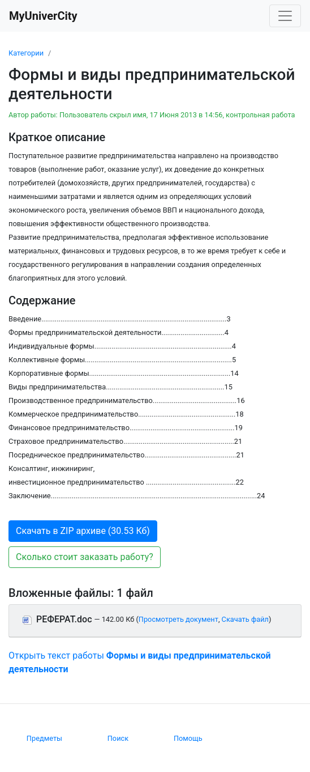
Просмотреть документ (178, 619)
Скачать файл (245, 619)
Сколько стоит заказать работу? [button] (84, 557)
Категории (26, 53)
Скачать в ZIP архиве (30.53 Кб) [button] (83, 530)
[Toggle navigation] (285, 16)
